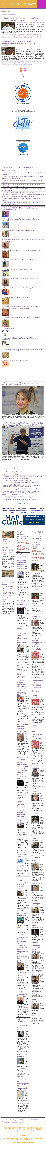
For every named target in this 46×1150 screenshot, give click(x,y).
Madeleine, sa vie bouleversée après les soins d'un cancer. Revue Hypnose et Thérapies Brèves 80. (21, 185)
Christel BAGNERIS (36, 797)
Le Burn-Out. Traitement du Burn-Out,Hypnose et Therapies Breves (22, 1029)
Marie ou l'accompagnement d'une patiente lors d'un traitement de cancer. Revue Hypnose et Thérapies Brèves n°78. (22, 195)
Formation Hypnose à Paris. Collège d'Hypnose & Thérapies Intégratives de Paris (23, 111)
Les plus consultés (20, 467)
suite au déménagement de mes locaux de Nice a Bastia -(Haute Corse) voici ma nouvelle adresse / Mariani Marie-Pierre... (8, 606)
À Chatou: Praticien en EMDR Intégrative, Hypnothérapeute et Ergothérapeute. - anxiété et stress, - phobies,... (37, 897)
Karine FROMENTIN (36, 844)
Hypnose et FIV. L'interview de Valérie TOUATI (19, 259)
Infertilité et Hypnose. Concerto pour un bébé (18, 268)
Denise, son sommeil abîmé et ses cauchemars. (18, 192)
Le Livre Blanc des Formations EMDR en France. (20, 480)
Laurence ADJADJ (35, 590)
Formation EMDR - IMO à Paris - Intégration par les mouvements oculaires (23, 637)
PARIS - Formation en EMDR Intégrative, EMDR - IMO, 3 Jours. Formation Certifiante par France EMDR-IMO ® (23, 422)
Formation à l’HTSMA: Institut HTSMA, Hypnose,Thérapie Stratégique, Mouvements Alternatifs (19, 43)
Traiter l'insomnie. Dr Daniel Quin (22, 997)
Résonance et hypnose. (22, 1060)
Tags (9, 11)
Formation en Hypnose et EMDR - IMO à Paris (23, 856)
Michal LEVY (36, 773)
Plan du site (13, 1135)
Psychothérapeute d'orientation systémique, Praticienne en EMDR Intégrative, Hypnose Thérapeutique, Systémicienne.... (37, 807)
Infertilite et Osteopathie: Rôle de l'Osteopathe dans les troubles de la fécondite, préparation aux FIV (20, 306)
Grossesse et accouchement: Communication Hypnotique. (23, 250)
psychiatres (27, 36)
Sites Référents (9, 327)
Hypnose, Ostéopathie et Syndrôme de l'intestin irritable (22, 277)
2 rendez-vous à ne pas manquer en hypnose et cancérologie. (22, 730)
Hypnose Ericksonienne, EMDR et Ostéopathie (19, 287)
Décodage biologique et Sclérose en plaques (18, 495)
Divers (4, 550)
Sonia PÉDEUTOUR (37, 931)
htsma (39, 34)
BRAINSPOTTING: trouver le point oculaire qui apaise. (23, 603)
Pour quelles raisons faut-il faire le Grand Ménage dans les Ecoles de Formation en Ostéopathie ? (22, 348)
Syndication (21, 1135)
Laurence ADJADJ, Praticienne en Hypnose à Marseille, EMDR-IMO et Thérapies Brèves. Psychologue (21, 483)
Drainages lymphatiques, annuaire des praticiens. (20, 497)
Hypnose (4, 36)
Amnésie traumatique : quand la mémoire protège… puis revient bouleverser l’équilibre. (37, 737)
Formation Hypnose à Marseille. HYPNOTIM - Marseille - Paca (23, 140)
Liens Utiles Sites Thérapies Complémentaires (13, 1142)
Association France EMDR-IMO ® (23, 80)
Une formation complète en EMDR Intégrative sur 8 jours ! (23, 487)
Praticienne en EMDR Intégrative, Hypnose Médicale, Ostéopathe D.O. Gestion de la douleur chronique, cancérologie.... (37, 854)
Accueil (3, 11)
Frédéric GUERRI (35, 819)
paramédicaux (18, 36)
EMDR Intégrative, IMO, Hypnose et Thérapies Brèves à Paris (23, 534)
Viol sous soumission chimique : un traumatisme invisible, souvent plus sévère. (36, 644)
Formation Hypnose (30, 34)
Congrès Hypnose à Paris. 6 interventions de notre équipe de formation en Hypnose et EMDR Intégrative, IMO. (22, 685)
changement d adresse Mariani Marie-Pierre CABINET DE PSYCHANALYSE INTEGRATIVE (8, 585)
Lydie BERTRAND (36, 1005)
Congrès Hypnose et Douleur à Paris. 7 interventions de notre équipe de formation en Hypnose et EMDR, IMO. (22, 814)
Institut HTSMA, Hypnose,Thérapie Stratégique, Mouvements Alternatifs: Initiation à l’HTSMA (20, 19)
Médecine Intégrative (23, 4)
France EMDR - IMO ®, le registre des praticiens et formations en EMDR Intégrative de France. (37, 537)
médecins (11, 36)
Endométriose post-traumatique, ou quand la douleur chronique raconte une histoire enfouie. (37, 690)
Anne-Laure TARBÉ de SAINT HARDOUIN (36, 953)
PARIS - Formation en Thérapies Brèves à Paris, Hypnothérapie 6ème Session (20, 382)
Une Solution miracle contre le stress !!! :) (17, 478)
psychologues (35, 36)
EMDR (11, 34)
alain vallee (4, 34)
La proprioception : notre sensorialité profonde (19, 229)
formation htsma (19, 34)
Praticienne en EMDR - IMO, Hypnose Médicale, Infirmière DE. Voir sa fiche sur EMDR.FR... (37, 940)
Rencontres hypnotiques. (22, 917)
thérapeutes (27, 37)
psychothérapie (18, 37)
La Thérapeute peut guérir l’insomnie (16, 470)
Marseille (23, 1139)
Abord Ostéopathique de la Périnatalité (16, 358)
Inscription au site (28, 1135)
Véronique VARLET (35, 909)
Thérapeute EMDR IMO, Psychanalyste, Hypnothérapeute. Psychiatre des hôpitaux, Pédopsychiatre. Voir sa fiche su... (37, 627)
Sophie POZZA (37, 561)
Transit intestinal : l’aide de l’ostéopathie (17, 296)
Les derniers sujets (7, 467)
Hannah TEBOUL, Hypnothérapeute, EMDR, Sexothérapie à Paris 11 (23, 886)
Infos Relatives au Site (23, 501)
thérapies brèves (18, 1126)
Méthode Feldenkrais (11, 472)
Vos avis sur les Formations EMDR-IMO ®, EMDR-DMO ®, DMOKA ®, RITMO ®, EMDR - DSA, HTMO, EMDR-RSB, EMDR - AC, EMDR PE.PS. (22, 490)
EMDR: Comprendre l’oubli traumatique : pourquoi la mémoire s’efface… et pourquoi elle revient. (22, 560)
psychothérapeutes (7, 37)
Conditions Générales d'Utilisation (27, 1143)
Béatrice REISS (34, 866)
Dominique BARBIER (35, 617)
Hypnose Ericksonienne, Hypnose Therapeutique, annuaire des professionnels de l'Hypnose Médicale (22, 475)
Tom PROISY (36, 888)
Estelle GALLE (37, 979)
